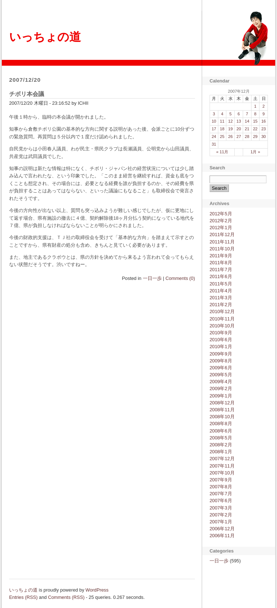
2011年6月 (221, 276)
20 (239, 129)
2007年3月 (221, 508)
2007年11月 (222, 466)
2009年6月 (221, 367)
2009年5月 (221, 374)
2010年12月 (222, 311)
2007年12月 (222, 458)
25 (222, 136)
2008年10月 (222, 416)
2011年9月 (221, 255)
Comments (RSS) (66, 597)
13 (239, 121)
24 (214, 136)
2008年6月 (221, 431)
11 (222, 121)
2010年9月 (221, 332)
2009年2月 (221, 388)
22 (255, 129)
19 (230, 129)
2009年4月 (221, 381)
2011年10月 (222, 248)
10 (214, 121)
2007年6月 (221, 500)
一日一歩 (152, 278)
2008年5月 (221, 437)
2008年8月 (221, 423)
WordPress (97, 590)
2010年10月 (222, 325)
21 (247, 129)
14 (247, 121)
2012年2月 (221, 220)
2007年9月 (221, 479)
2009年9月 (221, 354)
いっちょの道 (45, 36)
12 (230, 121)
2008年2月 (221, 444)
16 (263, 121)
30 (263, 136)
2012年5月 (221, 213)
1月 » (255, 152)
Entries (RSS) (23, 597)
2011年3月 (221, 297)
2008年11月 (222, 409)
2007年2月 (221, 514)
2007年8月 (221, 486)
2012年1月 (221, 227)
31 (214, 144)
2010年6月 (221, 339)
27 (239, 136)
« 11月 (222, 152)
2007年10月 (222, 473)
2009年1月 (221, 396)
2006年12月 (222, 528)
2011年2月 (221, 304)
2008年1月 (221, 451)
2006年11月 (222, 535)
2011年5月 (221, 283)
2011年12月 (222, 234)
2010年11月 (222, 319)
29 (255, 136)
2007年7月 (221, 493)
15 (255, 121)
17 (214, 129)
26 (230, 136)
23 (263, 129)
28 (247, 136)
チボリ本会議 (26, 94)
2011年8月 (221, 262)
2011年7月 (221, 269)
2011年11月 (222, 242)
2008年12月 (222, 402)
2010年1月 (221, 346)
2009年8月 (221, 360)
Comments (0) (180, 278)
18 (222, 129)
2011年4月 (221, 290)
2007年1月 (221, 521)
